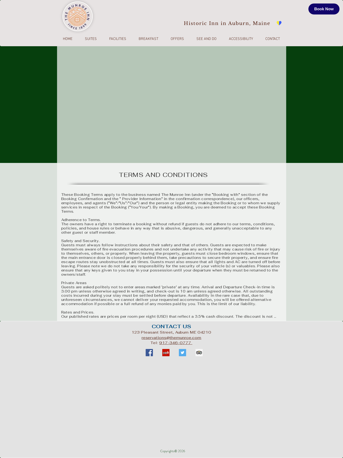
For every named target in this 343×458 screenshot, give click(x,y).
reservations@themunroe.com (171, 337)
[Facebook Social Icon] (149, 352)
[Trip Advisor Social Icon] (199, 352)
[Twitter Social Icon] (182, 352)
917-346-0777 (175, 342)
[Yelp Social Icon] (166, 352)
